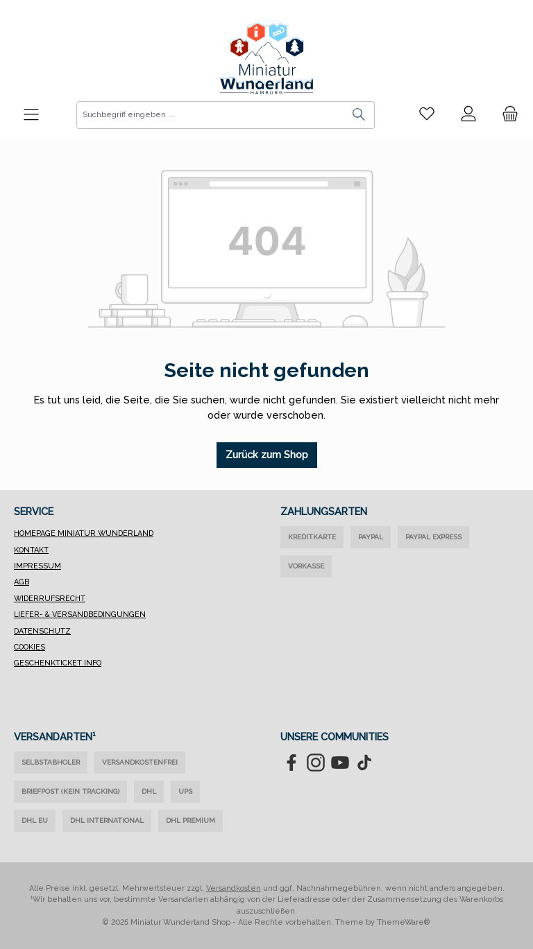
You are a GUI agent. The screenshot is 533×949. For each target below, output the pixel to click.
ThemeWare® (403, 922)
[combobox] (210, 115)
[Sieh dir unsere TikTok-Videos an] (364, 762)
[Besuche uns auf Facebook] (291, 762)
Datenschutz (42, 631)
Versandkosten (233, 888)
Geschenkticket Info (57, 663)
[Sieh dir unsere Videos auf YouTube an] (340, 762)
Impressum (37, 566)
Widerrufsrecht (49, 598)
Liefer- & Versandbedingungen (80, 614)
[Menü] (31, 115)
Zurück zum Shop (267, 454)
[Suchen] (359, 115)
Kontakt (31, 550)
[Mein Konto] (468, 114)
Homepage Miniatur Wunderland (83, 533)
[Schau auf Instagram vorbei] (316, 762)
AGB (21, 581)
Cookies (29, 647)
